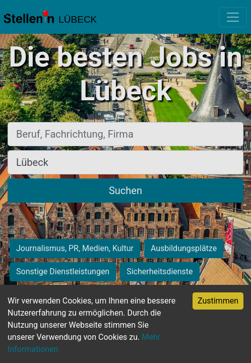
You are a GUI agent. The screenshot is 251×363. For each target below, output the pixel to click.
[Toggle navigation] (233, 17)
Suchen (125, 191)
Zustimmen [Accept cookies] (218, 301)
